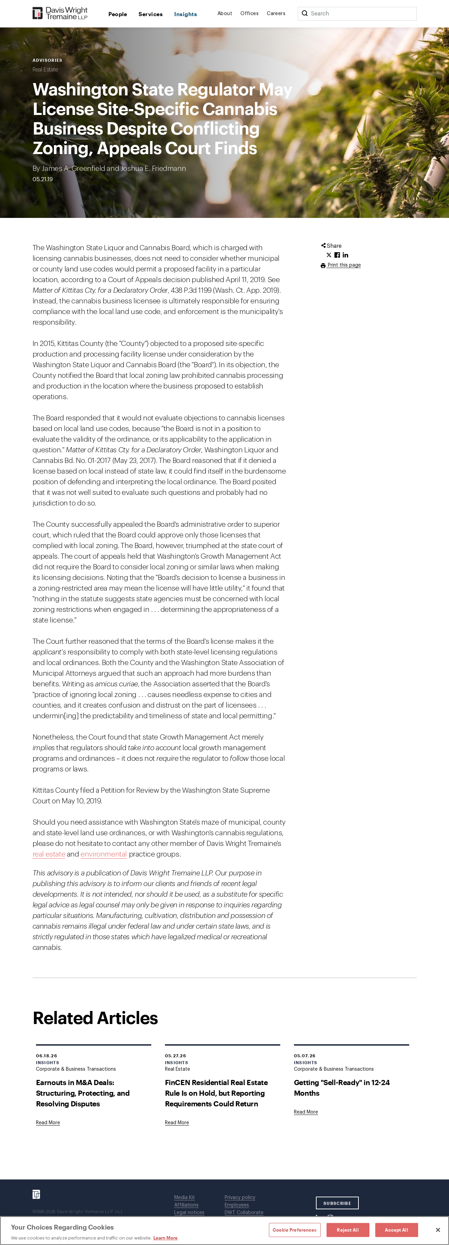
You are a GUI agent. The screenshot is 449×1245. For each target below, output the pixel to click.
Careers (276, 13)
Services (151, 14)
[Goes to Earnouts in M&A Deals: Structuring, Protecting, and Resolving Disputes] (48, 1123)
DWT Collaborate (244, 1212)
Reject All (347, 1229)
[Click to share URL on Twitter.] (329, 255)
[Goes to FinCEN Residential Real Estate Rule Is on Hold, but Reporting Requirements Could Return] (177, 1123)
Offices (249, 13)
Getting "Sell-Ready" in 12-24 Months (342, 1087)
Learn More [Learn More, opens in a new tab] (165, 1238)
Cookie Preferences (295, 1229)
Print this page (344, 265)
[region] (224, 1230)
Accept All (396, 1229)
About (224, 13)
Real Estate (45, 69)
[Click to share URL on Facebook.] (337, 255)
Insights (185, 14)
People (117, 14)
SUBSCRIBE (337, 1203)
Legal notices (189, 1212)
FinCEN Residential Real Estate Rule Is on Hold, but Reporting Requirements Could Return (216, 1093)
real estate (49, 854)
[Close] (438, 1229)
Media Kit (184, 1197)
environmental (104, 854)
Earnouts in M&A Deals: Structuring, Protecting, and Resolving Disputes (83, 1093)
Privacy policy (240, 1197)
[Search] (305, 13)
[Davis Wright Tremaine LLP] (60, 13)
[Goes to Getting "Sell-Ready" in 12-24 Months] (306, 1112)
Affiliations (186, 1205)
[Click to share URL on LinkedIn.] (345, 255)
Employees (237, 1205)
